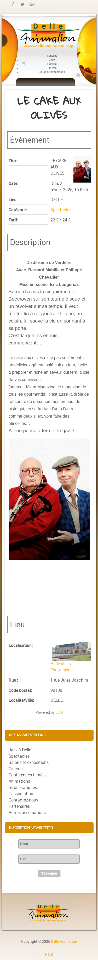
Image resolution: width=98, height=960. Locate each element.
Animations (19, 781)
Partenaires (19, 806)
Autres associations (27, 812)
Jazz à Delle (20, 749)
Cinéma (16, 768)
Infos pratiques (23, 787)
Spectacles (60, 209)
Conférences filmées (28, 774)
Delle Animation (64, 941)
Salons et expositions (29, 762)
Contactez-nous (23, 800)
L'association (21, 793)
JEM (59, 712)
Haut (49, 954)
